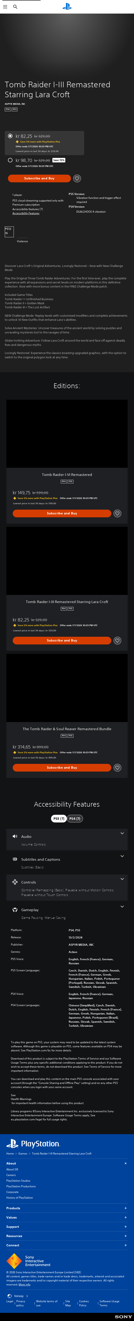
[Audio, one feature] (67, 839)
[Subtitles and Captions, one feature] (67, 862)
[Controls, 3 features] (67, 887)
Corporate (12, 1192)
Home (10, 1153)
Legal (9, 1301)
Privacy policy (20, 1303)
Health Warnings (21, 1099)
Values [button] (67, 1217)
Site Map (68, 1303)
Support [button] (67, 1227)
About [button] (67, 1163)
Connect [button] (67, 1245)
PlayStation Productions (21, 1186)
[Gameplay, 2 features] (67, 913)
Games (22, 1153)
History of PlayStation (19, 1198)
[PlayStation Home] (67, 7)
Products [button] (67, 1208)
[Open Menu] (5, 7)
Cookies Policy (84, 1303)
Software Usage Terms (109, 1303)
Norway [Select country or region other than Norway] (17, 1296)
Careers (11, 1175)
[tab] (59, 818)
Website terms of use (46, 1303)
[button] (25, 213)
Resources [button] (67, 1236)
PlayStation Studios (18, 1181)
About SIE (12, 1169)
